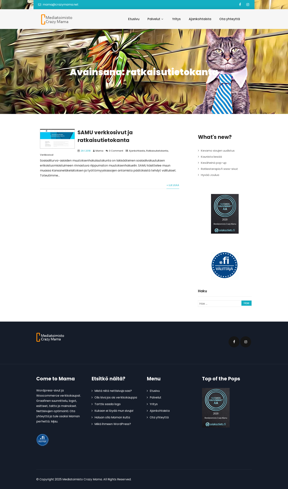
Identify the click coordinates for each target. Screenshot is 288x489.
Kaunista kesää (211, 157)
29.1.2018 (86, 150)
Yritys (176, 19)
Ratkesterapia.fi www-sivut (219, 169)
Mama (99, 150)
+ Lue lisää (172, 185)
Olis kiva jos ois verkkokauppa (115, 397)
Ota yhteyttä (229, 19)
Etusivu (133, 19)
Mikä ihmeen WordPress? (112, 424)
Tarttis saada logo (107, 404)
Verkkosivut (46, 154)
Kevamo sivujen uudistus (218, 150)
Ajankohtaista (200, 19)
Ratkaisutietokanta (157, 150)
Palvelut (155, 19)
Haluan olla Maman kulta (112, 417)
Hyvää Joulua (210, 175)
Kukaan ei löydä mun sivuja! (114, 411)
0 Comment (116, 150)
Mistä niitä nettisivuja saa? (113, 391)
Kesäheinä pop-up (213, 163)
